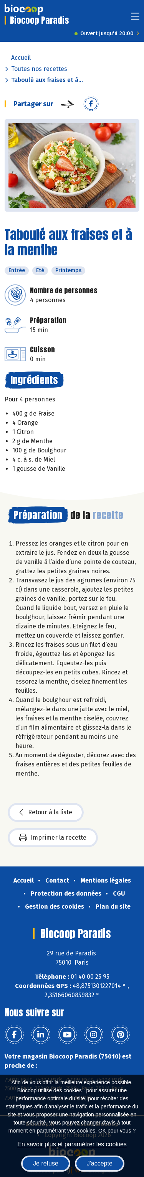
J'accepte (100, 1163)
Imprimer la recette (52, 838)
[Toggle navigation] (135, 18)
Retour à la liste (45, 812)
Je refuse (45, 1163)
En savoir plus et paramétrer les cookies (72, 1144)
